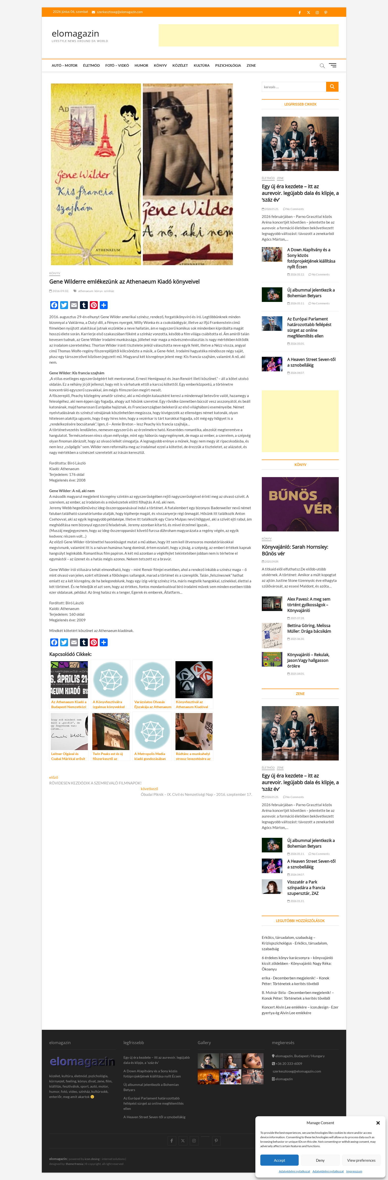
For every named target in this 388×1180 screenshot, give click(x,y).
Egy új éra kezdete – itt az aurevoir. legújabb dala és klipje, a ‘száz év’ (300, 193)
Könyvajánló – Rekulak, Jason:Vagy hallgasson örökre (308, 660)
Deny (320, 1160)
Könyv (160, 65)
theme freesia (74, 1164)
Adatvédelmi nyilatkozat (294, 1171)
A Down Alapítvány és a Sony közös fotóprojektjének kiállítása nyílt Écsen (311, 258)
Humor (141, 65)
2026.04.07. (295, 372)
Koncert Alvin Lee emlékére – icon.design (295, 1007)
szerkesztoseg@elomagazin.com (117, 12)
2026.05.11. (295, 303)
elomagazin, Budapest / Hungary (298, 1056)
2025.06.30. (295, 638)
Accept (279, 1160)
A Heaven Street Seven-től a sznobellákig (311, 362)
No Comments (293, 209)
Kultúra (202, 65)
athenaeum (85, 291)
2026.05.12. (295, 274)
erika (266, 978)
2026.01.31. (295, 901)
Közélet (180, 65)
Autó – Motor (64, 65)
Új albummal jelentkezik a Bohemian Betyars (311, 292)
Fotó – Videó (117, 65)
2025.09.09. (270, 561)
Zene (251, 65)
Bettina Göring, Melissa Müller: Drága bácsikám (309, 628)
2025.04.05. (295, 673)
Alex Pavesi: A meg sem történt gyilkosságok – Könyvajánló (308, 604)
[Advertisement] (249, 35)
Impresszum (354, 1171)
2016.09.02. (59, 291)
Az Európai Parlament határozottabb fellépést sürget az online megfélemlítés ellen (309, 327)
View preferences (361, 1160)
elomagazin (75, 33)
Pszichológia (228, 65)
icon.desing (92, 1159)
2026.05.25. (270, 209)
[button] (378, 1122)
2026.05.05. (295, 343)
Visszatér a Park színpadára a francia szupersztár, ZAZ (306, 887)
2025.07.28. (295, 618)
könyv (99, 291)
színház (109, 291)
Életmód (91, 65)
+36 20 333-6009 (287, 1063)
